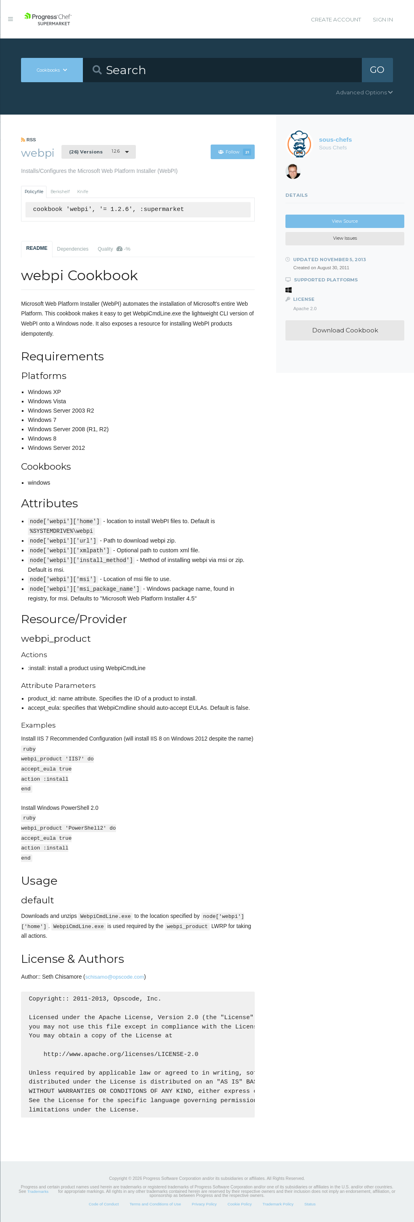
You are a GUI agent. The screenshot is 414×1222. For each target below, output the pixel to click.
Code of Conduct (103, 1204)
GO (377, 69)
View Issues (345, 238)
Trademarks (38, 1191)
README (37, 248)
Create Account (336, 19)
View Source (345, 221)
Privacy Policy (204, 1204)
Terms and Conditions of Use (155, 1204)
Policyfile (34, 191)
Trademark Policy (278, 1204)
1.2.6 (94, 151)
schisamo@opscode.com (114, 977)
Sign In (383, 19)
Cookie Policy (240, 1204)
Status (310, 1204)
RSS (28, 139)
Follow (234, 152)
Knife (82, 191)
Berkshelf (60, 191)
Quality (114, 249)
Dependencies (73, 249)
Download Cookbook (345, 330)
